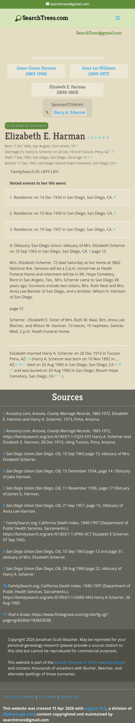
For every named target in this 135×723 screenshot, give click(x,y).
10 (5, 585)
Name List (70, 696)
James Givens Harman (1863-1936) (36, 71)
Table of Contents (18, 696)
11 (5, 614)
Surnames (47, 696)
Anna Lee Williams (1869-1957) (99, 71)
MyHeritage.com (19, 714)
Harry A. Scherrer (70, 112)
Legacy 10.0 (95, 708)
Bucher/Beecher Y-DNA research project (90, 662)
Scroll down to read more (26, 125)
